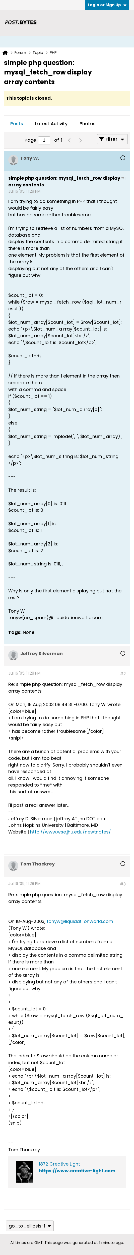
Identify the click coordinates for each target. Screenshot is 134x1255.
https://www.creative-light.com (77, 1171)
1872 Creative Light (59, 1164)
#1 (123, 178)
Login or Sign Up (107, 4)
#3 (123, 884)
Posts (16, 123)
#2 (123, 673)
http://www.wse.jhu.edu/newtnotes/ (70, 832)
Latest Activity (51, 123)
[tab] (16, 124)
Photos (88, 123)
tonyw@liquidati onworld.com (80, 921)
